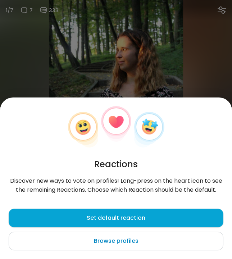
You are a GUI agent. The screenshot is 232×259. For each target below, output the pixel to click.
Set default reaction (116, 218)
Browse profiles (116, 241)
